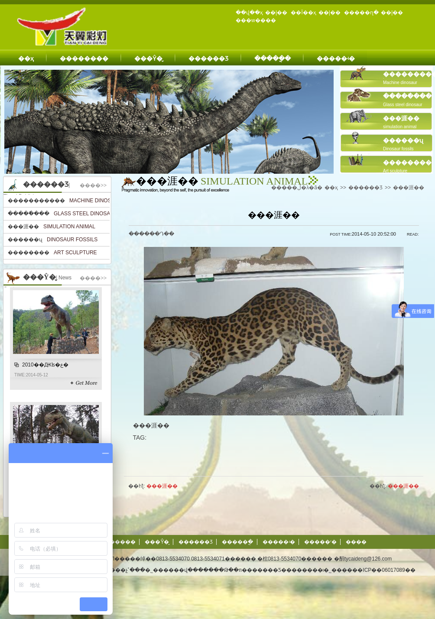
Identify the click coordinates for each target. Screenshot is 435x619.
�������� (84, 58)
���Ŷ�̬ (148, 58)
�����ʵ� (336, 58)
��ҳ (26, 58)
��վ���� (191, 570)
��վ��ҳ (249, 13)
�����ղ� (361, 13)
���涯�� (408, 188)
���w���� (256, 20)
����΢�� (356, 542)
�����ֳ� (272, 58)
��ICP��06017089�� (383, 570)
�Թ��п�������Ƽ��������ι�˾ (275, 570)
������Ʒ (208, 58)
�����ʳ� (320, 542)
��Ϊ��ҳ (303, 13)
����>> (93, 185)
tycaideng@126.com (368, 559)
